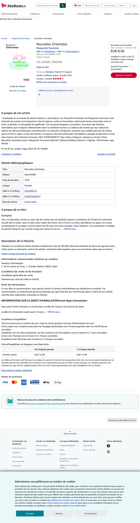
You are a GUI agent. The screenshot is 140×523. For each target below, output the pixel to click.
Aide (134, 5)
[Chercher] (63, 5)
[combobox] (47, 5)
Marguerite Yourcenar (35, 403)
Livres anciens (58, 14)
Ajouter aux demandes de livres (122, 420)
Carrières (63, 454)
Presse (62, 450)
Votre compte (109, 5)
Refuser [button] (59, 513)
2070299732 (49, 51)
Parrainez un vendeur (43, 454)
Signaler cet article (106, 154)
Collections (35, 14)
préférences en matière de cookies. (65, 500)
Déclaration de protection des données (69, 460)
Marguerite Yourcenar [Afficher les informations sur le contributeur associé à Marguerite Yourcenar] (21, 38)
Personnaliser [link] (90, 513)
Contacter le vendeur (11, 154)
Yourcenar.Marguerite (56, 403)
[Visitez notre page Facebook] (108, 446)
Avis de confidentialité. (76, 505)
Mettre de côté (42, 67)
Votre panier (16, 466)
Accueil (4, 38)
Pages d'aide (87, 445)
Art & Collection (84, 14)
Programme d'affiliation (44, 450)
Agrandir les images (17, 90)
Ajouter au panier (124, 75)
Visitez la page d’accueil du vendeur (18, 253)
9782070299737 (32, 196)
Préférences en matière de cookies (69, 466)
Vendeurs (108, 14)
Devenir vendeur (132, 14)
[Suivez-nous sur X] (108, 452)
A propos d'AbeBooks (67, 445)
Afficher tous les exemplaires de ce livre (56, 90)
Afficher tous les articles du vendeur (51, 82)
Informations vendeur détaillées (16, 370)
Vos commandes (18, 461)
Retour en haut (70, 433)
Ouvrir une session (92, 5)
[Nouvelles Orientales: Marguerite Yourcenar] (17, 62)
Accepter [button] (30, 513)
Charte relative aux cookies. (58, 503)
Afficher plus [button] (70, 229)
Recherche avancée (9, 14)
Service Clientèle (89, 450)
